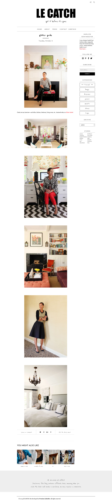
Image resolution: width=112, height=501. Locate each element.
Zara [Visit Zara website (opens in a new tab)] (80, 141)
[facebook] (88, 58)
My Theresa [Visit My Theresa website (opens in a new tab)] (89, 133)
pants (87, 104)
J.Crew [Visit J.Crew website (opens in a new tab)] (81, 139)
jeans (87, 99)
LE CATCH (56, 13)
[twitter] (91, 58)
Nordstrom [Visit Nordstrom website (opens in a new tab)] (89, 136)
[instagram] (83, 58)
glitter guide (45, 35)
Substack (72, 29)
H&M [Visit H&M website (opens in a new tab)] (88, 138)
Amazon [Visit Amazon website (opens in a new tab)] (81, 133)
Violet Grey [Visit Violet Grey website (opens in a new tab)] (82, 135)
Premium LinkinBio (44, 498)
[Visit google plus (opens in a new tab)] (47, 432)
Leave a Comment (26, 432)
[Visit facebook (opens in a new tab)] (43, 432)
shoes (87, 108)
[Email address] (87, 69)
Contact (63, 29)
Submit (87, 74)
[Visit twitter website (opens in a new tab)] (40, 432)
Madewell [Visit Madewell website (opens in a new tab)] (89, 139)
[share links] (90, 2)
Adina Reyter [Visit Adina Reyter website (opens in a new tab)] (82, 142)
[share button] (94, 2)
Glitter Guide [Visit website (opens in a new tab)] (69, 112)
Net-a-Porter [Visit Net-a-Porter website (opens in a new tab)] (89, 135)
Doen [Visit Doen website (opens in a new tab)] (88, 142)
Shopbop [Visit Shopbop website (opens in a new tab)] (81, 138)
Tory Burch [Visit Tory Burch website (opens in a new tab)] (89, 141)
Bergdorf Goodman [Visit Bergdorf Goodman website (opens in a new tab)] (83, 136)
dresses (87, 94)
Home (39, 29)
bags (87, 89)
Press (54, 29)
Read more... (83, 49)
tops (87, 113)
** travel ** (87, 85)
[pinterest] (86, 58)
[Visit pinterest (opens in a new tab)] (50, 432)
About (47, 29)
